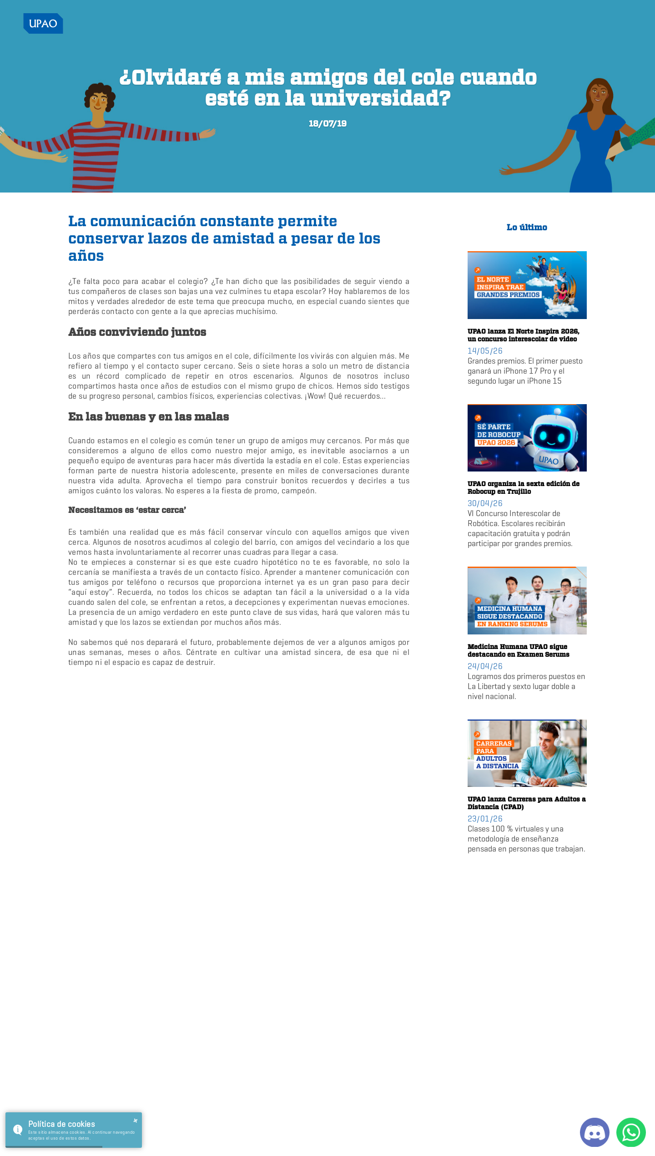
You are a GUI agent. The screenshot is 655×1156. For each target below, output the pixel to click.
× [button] (135, 1121)
